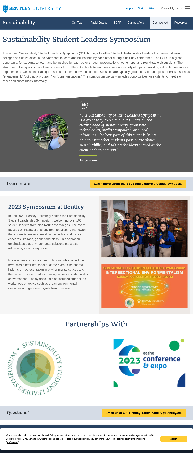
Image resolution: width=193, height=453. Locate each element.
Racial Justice (98, 22)
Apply (129, 8)
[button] (172, 8)
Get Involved (160, 22)
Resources (180, 22)
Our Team (78, 22)
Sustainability (19, 23)
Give (151, 8)
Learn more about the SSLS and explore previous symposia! (138, 183)
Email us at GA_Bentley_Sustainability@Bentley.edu (144, 413)
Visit (141, 8)
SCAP (117, 22)
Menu (179, 8)
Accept (174, 439)
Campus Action (137, 22)
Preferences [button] (12, 442)
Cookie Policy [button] (83, 439)
